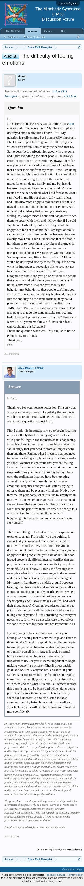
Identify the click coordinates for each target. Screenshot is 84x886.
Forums (32, 31)
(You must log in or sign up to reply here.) (59, 849)
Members (49, 31)
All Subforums (11, 37)
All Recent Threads (34, 37)
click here (70, 96)
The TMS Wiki (13, 31)
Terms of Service (56, 874)
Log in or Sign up (68, 3)
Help (63, 31)
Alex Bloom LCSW (30, 368)
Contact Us (68, 869)
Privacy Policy (75, 874)
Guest (22, 76)
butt (71, 123)
